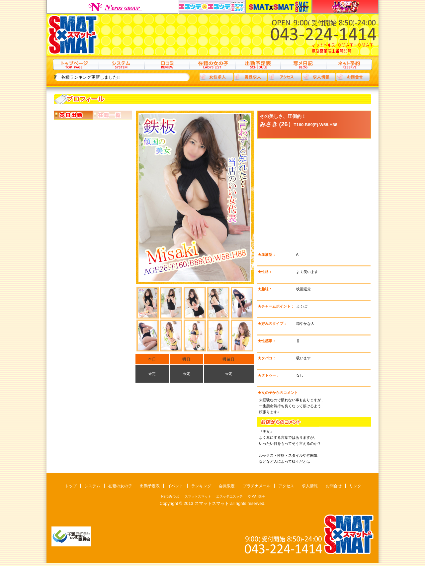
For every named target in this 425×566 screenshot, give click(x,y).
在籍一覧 (112, 115)
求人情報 (318, 77)
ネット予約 (349, 64)
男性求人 (250, 77)
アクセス (284, 77)
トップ (76, 64)
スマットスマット (278, 7)
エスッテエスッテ (212, 7)
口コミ (167, 64)
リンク (355, 486)
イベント (175, 486)
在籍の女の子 (212, 64)
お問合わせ (353, 77)
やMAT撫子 (345, 7)
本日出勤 (73, 115)
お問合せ (334, 486)
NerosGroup (112, 7)
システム (121, 64)
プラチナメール (257, 486)
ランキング (201, 486)
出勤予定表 (258, 64)
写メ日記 (303, 64)
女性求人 (216, 77)
